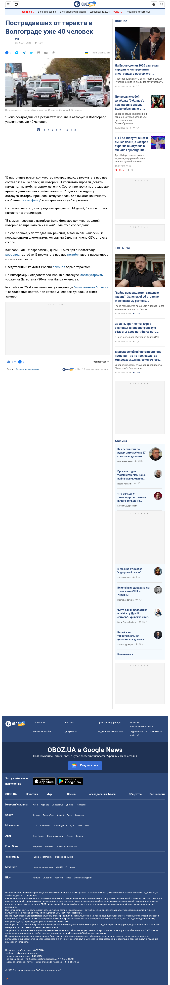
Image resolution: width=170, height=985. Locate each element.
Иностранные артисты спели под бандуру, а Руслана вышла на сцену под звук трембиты (139, 80)
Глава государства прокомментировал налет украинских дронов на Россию (139, 307)
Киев (35, 804)
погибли (73, 254)
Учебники (45, 825)
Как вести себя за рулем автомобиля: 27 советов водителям (131, 453)
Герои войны (27, 11)
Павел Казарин (124, 484)
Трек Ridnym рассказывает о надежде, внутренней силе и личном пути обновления (130, 158)
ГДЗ (35, 825)
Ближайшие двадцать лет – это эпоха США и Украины (133, 591)
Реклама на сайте (42, 731)
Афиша (36, 877)
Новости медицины (43, 867)
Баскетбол (48, 815)
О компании (39, 722)
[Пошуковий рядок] (162, 4)
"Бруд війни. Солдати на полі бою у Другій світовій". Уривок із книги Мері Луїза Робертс (133, 613)
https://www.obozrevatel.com (115, 892)
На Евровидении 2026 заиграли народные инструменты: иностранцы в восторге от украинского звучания (137, 70)
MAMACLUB (61, 867)
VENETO (117, 11)
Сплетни (47, 877)
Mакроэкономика (64, 857)
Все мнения (124, 654)
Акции (70, 836)
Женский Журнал (83, 877)
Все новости (157, 794)
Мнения (121, 441)
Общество (135, 794)
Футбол (36, 815)
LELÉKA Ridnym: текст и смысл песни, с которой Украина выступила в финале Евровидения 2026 (131, 144)
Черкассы (81, 804)
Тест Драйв (38, 836)
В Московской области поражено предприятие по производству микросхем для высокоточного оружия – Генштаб (138, 356)
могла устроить (91, 275)
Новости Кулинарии (66, 846)
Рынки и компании (42, 857)
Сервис (79, 836)
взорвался (13, 254)
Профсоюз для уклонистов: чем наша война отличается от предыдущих (131, 475)
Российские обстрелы (138, 11)
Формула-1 (80, 815)
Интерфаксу (31, 200)
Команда (69, 722)
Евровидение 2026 (100, 11)
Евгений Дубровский (127, 506)
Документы (71, 731)
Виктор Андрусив (125, 600)
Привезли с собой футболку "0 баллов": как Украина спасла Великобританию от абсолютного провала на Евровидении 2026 (130, 103)
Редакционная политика (27, 369)
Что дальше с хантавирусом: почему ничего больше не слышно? (131, 497)
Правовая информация (109, 722)
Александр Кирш (125, 644)
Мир (17, 39)
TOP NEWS (123, 248)
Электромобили (55, 836)
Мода (68, 877)
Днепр (69, 804)
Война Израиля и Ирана (73, 11)
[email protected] (43, 962)
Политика (32, 794)
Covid (72, 867)
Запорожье (57, 804)
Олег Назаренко (124, 461)
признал (59, 267)
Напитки (49, 846)
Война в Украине (47, 11)
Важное (121, 21)
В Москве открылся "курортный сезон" (129, 570)
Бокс (69, 815)
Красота (59, 877)
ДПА (72, 825)
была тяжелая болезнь (91, 287)
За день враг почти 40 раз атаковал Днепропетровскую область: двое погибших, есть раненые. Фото (135, 328)
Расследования (97, 794)
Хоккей (60, 815)
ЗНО (79, 825)
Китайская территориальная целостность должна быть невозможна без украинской (131, 636)
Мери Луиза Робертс (127, 622)
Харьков (45, 804)
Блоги (112, 794)
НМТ (87, 825)
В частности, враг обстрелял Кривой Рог (137, 337)
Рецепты (37, 846)
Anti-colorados (123, 577)
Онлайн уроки (60, 825)
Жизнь (71, 794)
